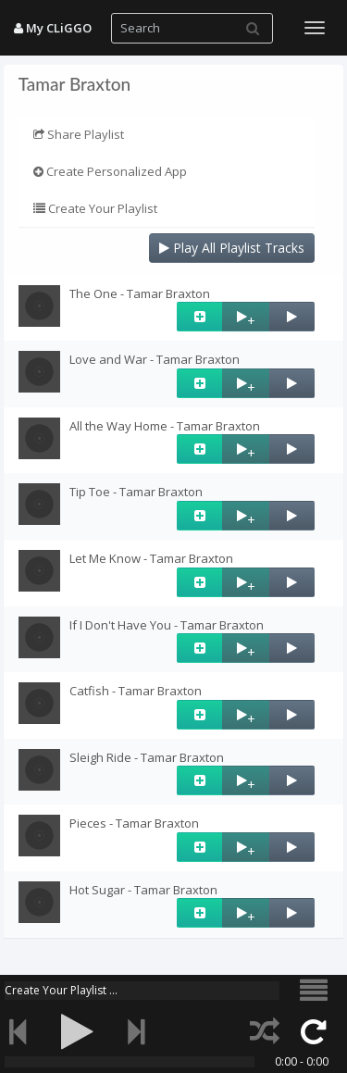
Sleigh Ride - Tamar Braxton (146, 757)
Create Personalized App (110, 171)
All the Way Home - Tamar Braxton (164, 426)
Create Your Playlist (95, 208)
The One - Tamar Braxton (139, 293)
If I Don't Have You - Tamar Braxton (166, 625)
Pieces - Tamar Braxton (134, 823)
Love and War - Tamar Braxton (154, 359)
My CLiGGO (53, 27)
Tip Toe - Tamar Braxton (136, 491)
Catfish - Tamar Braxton (135, 690)
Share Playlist (78, 134)
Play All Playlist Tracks (231, 247)
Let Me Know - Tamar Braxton (151, 558)
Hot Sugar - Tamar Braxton (143, 889)
